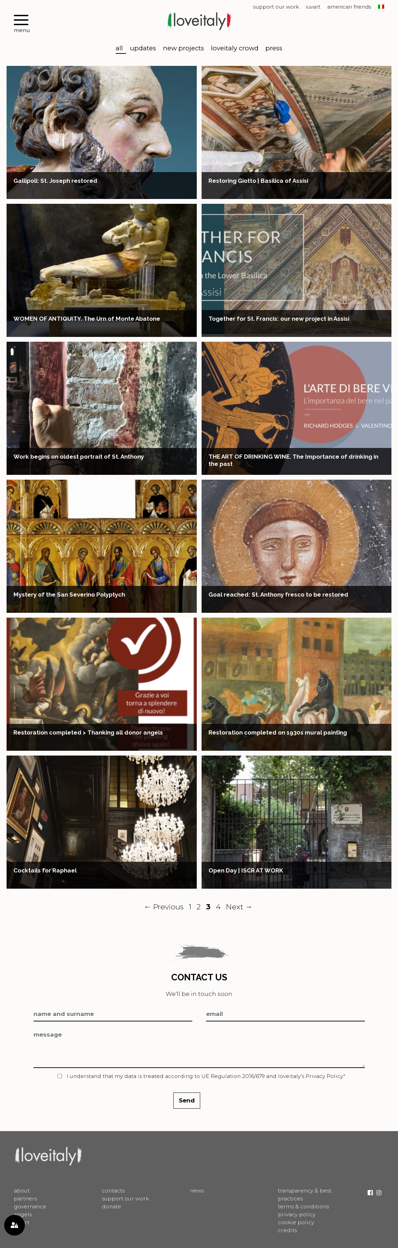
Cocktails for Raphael (45, 870)
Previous (164, 906)
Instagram (379, 1193)
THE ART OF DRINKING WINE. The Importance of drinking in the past (293, 460)
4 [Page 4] (218, 906)
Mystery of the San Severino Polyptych (69, 594)
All (119, 48)
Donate (111, 1206)
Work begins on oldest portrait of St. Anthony (78, 456)
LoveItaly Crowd (235, 48)
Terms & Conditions (303, 1206)
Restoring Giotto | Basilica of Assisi (258, 180)
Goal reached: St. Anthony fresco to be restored (278, 594)
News (197, 1190)
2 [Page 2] (199, 906)
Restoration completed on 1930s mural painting (277, 732)
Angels (23, 1214)
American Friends (349, 7)
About (22, 1190)
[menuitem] (381, 7)
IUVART (313, 7)
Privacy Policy (324, 1076)
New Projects (183, 48)
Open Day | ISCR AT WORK (245, 870)
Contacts (113, 1190)
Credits (287, 1230)
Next (239, 906)
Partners (25, 1198)
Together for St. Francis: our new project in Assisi (278, 318)
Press (273, 48)
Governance (30, 1206)
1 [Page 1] (190, 906)
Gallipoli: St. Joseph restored (55, 180)
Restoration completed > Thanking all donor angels (88, 732)
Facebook (370, 1193)
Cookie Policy (296, 1222)
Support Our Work (276, 7)
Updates (143, 48)
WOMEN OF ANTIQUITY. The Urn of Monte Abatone (86, 318)
